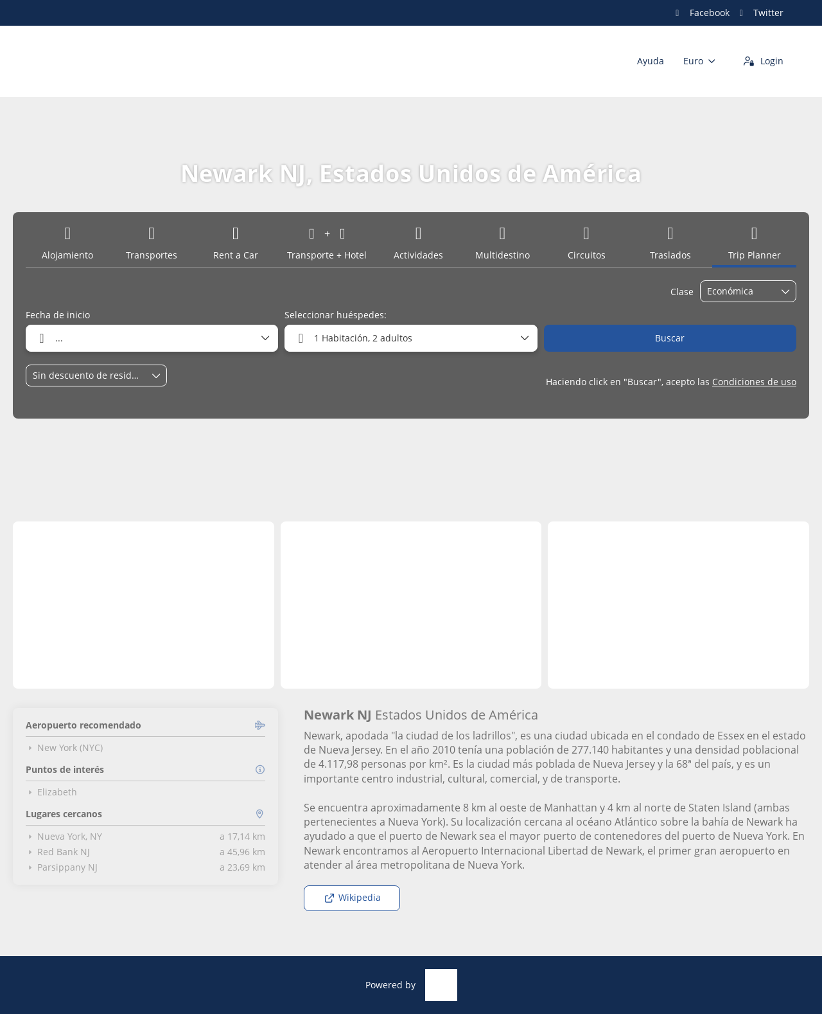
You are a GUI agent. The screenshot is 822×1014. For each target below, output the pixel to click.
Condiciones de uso (754, 382)
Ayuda (650, 61)
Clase (682, 291)
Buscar (670, 338)
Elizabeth (51, 792)
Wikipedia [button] (352, 897)
